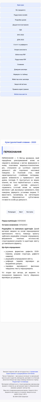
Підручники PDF (20, 59)
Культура (20, 5)
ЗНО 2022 (20, 35)
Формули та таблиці (20, 74)
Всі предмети (20, 10)
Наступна (29, 212)
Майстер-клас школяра (20, 79)
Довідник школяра (20, 69)
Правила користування (21, 89)
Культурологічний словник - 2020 (20, 142)
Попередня (12, 212)
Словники (20, 64)
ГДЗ (20, 30)
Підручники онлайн (20, 15)
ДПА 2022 (20, 40)
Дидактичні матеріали (20, 25)
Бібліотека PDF (20, 54)
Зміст (21, 212)
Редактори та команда (20, 381)
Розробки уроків (20, 20)
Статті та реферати (20, 44)
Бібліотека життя (20, 94)
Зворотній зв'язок (20, 84)
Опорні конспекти (20, 50)
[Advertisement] (20, 116)
